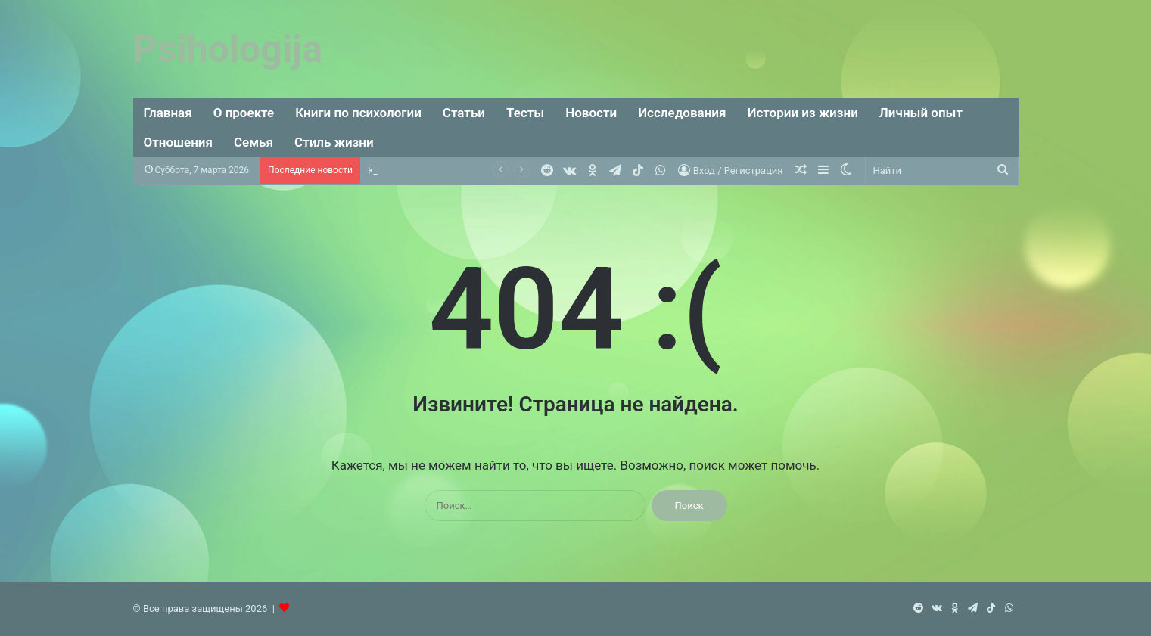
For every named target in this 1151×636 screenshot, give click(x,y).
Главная (168, 112)
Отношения (178, 142)
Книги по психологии (358, 112)
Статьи (464, 112)
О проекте (244, 112)
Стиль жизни (334, 142)
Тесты (525, 112)
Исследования (682, 112)
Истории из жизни (802, 112)
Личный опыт (921, 112)
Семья (253, 142)
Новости (591, 112)
